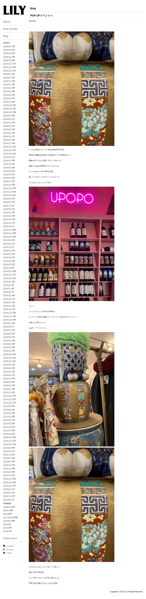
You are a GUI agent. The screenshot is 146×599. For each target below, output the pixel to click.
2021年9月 (7, 240)
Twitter (7, 553)
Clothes (6, 507)
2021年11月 (7, 233)
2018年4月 (7, 382)
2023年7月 (7, 164)
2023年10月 (7, 154)
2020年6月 (7, 292)
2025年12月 (7, 64)
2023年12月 (7, 147)
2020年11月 (7, 275)
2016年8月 (7, 451)
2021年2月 (7, 264)
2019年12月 (7, 313)
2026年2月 (7, 57)
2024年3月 (7, 136)
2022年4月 (7, 216)
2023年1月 (7, 185)
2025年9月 (7, 74)
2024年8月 (7, 119)
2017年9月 (7, 406)
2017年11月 (7, 399)
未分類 (5, 531)
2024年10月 (7, 112)
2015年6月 (7, 500)
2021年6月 (7, 250)
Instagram (8, 546)
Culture (6, 510)
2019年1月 (7, 351)
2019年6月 (7, 334)
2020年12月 (7, 271)
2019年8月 (7, 327)
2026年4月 (7, 50)
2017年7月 (7, 413)
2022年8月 (7, 202)
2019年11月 (7, 316)
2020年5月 (7, 295)
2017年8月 (7, 410)
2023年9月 (7, 157)
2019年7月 (7, 330)
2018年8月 (7, 368)
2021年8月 (7, 244)
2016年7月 (7, 455)
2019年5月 (7, 337)
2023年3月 (7, 178)
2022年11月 (7, 192)
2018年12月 (7, 354)
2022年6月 (7, 209)
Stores (7, 21)
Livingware (7, 521)
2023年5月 (7, 171)
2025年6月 (7, 84)
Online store (10, 538)
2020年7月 (7, 288)
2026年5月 (7, 46)
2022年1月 (7, 226)
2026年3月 (7, 53)
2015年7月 (7, 496)
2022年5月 (7, 212)
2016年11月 (7, 441)
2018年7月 (7, 372)
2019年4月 (7, 340)
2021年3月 (7, 261)
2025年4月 (7, 91)
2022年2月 (7, 223)
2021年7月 (7, 247)
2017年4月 (7, 423)
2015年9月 (7, 489)
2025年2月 (7, 98)
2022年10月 (7, 195)
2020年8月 (7, 285)
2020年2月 (7, 306)
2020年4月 (7, 299)
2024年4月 (7, 133)
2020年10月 (7, 278)
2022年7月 (7, 206)
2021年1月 (7, 268)
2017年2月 (7, 430)
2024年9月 (7, 116)
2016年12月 (7, 437)
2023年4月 (7, 174)
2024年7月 (7, 122)
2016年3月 (7, 468)
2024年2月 (7, 140)
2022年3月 (7, 219)
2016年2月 (7, 472)
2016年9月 (7, 448)
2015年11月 (7, 482)
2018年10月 (7, 361)
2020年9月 (7, 282)
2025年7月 (7, 81)
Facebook (8, 549)
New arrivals (10, 28)
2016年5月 (7, 461)
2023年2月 (7, 181)
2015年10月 (7, 486)
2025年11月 (7, 67)
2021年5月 (7, 254)
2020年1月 (7, 309)
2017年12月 (7, 396)
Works (5, 528)
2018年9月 (7, 365)
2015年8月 (7, 493)
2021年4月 (7, 257)
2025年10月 (7, 71)
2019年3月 (7, 344)
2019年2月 (7, 347)
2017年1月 (7, 434)
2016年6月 (7, 458)
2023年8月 (7, 160)
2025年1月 (7, 102)
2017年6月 (7, 416)
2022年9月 (7, 199)
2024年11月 (7, 109)
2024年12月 (7, 105)
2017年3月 (7, 427)
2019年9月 (7, 323)
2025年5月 (7, 88)
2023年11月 (7, 150)
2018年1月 (7, 392)
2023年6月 (7, 167)
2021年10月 (7, 237)
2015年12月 (7, 479)
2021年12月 (7, 230)
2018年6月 (7, 375)
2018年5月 (7, 378)
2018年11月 (7, 358)
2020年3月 (7, 302)
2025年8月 (7, 78)
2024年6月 (7, 126)
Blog (5, 36)
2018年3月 (7, 385)
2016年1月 (7, 475)
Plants (5, 524)
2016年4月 (7, 465)
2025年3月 (7, 95)
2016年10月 (7, 444)
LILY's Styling (8, 517)
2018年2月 (7, 389)
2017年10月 (7, 403)
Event (5, 514)
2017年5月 (7, 420)
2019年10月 (7, 320)
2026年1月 (7, 60)
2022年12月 (7, 188)
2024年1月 (7, 143)
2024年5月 (7, 129)
